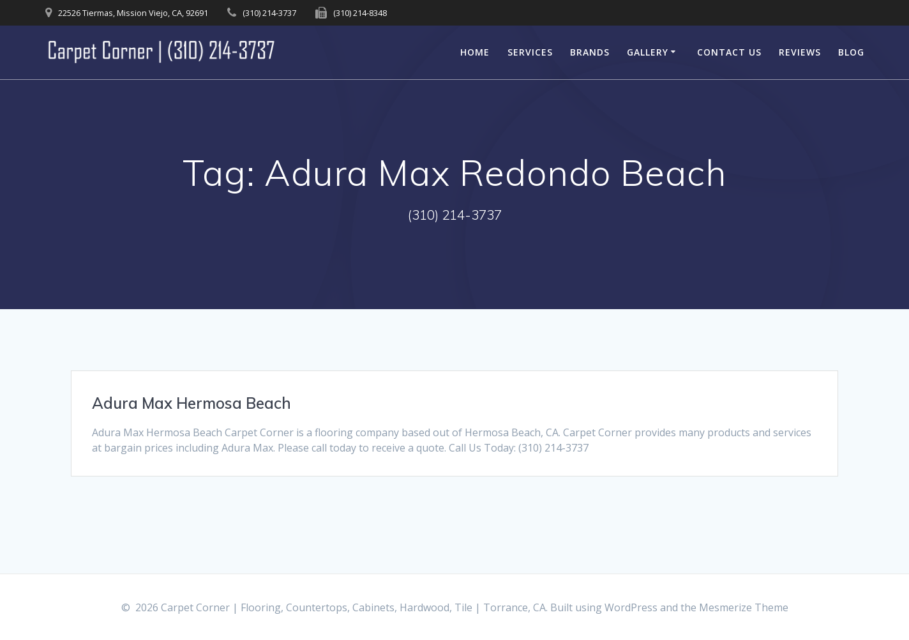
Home (475, 52)
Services (530, 52)
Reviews (800, 52)
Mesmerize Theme (743, 607)
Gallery (647, 52)
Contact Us (729, 52)
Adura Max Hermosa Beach (191, 403)
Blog (851, 52)
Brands (590, 52)
